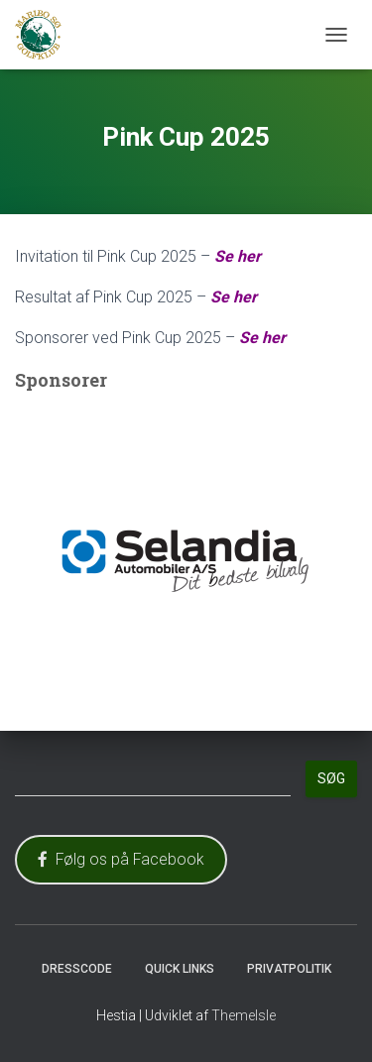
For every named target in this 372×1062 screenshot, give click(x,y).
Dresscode (77, 969)
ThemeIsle (243, 1015)
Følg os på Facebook (121, 859)
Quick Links (179, 969)
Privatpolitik (289, 969)
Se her (237, 256)
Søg (331, 778)
